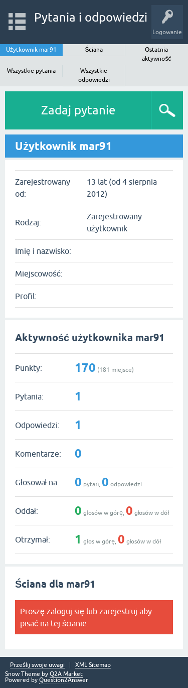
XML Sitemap (93, 665)
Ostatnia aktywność (156, 54)
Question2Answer (63, 679)
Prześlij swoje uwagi (37, 665)
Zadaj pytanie (78, 110)
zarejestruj (118, 611)
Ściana (94, 49)
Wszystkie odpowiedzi (94, 75)
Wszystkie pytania (31, 70)
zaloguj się (65, 611)
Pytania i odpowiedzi (90, 17)
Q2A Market (66, 673)
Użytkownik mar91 (31, 49)
